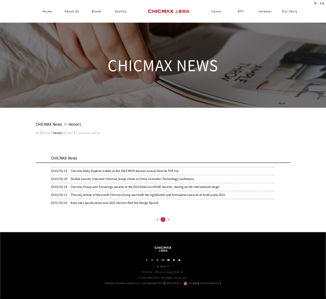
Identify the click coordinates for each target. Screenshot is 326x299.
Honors (58, 132)
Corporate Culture (88, 132)
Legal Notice (175, 272)
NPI (241, 11)
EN (322, 3)
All (37, 132)
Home (48, 11)
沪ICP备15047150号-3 (169, 283)
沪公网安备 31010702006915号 (202, 283)
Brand (46, 132)
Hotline (147, 272)
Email (159, 272)
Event (69, 132)
